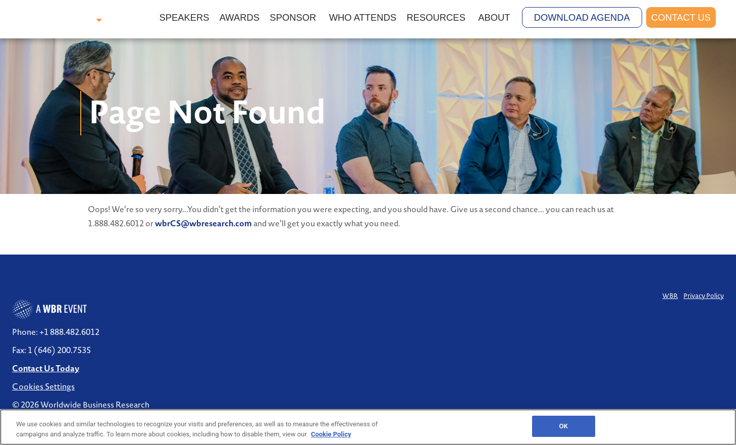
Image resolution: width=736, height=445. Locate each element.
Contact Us (681, 17)
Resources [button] (437, 17)
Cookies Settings (43, 386)
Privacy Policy (704, 295)
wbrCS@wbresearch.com (203, 223)
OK (563, 426)
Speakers (184, 17)
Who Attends (363, 17)
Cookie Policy (331, 434)
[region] (368, 427)
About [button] (495, 17)
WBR (670, 295)
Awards (239, 17)
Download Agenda (582, 17)
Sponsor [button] (294, 17)
